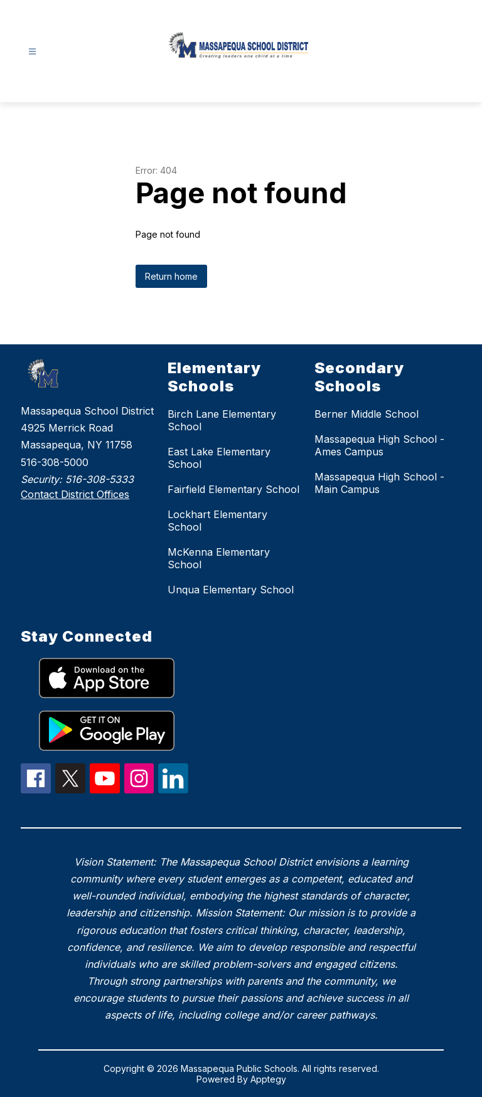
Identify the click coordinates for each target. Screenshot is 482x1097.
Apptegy (268, 1079)
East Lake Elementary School (219, 457)
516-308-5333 (99, 479)
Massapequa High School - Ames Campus (379, 445)
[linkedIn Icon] (173, 789)
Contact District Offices (75, 494)
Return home (171, 276)
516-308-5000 (54, 462)
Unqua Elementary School (231, 589)
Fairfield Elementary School (233, 489)
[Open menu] (32, 52)
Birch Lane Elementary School (222, 420)
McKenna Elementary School (219, 558)
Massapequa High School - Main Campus (379, 483)
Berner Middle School (366, 414)
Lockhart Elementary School (217, 520)
